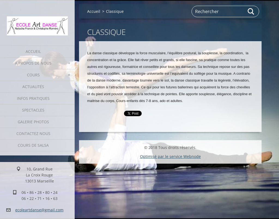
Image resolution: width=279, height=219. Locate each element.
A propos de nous (33, 63)
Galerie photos (33, 121)
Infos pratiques (33, 98)
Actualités (33, 86)
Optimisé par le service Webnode (170, 156)
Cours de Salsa (33, 145)
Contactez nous (33, 133)
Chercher (251, 11)
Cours (33, 74)
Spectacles (33, 110)
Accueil (33, 51)
